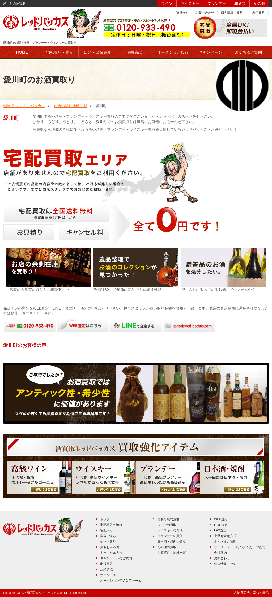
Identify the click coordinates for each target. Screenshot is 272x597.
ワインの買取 (166, 525)
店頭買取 (106, 569)
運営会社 (182, 13)
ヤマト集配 (108, 541)
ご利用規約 (257, 13)
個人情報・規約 (232, 13)
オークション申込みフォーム (121, 580)
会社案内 (220, 553)
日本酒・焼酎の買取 (171, 541)
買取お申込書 (109, 547)
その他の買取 (166, 547)
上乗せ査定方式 (225, 536)
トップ (105, 519)
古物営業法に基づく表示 (251, 593)
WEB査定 (221, 519)
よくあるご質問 (225, 541)
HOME (22, 52)
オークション (109, 575)
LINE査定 (221, 525)
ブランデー (216, 3)
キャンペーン (210, 52)
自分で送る (108, 536)
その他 (259, 3)
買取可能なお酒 (168, 519)
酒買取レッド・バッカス (43, 592)
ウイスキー (190, 3)
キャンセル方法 (111, 553)
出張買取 (106, 564)
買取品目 (135, 52)
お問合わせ (222, 558)
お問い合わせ (204, 13)
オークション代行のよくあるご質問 (239, 547)
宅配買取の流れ (111, 525)
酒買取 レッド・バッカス (24, 106)
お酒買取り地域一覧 (171, 553)
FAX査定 (220, 530)
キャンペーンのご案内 (116, 558)
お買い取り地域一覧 (70, 106)
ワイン (166, 3)
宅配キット (108, 530)
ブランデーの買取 (170, 536)
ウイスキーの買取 (170, 530)
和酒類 (239, 3)
